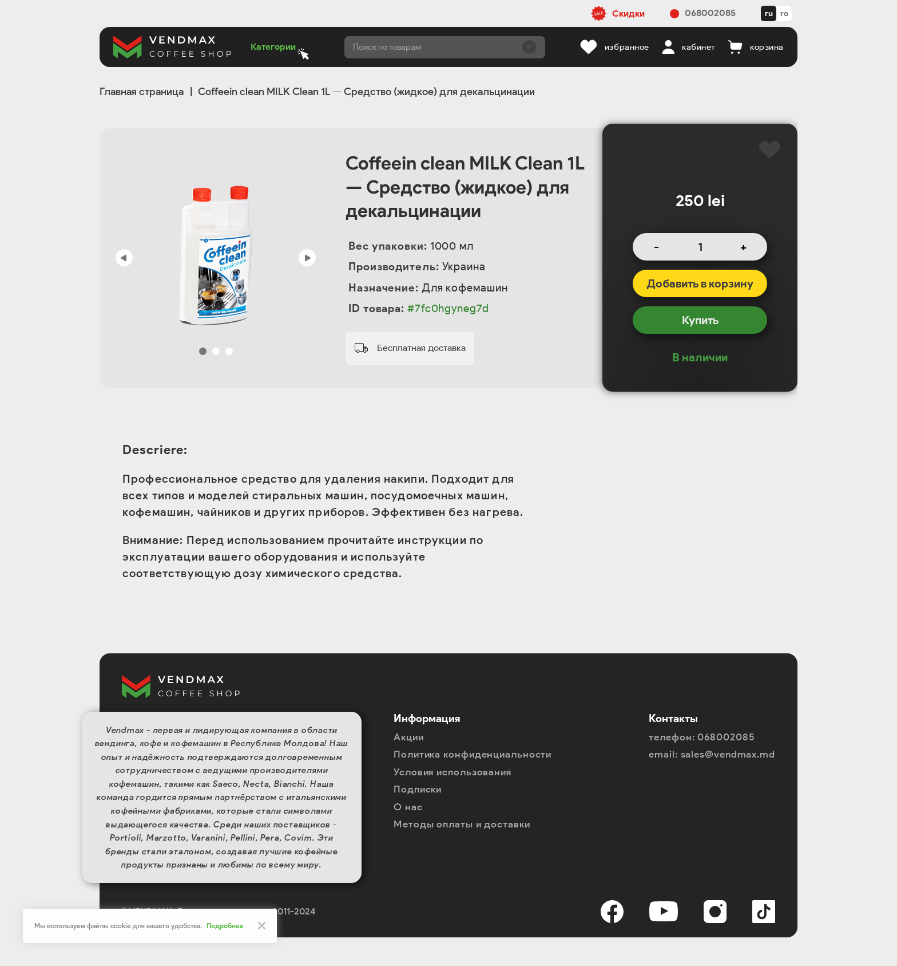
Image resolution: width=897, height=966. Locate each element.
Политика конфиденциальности (472, 754)
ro (784, 13)
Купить (700, 320)
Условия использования (452, 772)
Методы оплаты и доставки (462, 824)
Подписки (418, 789)
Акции (409, 737)
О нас (408, 807)
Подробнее (225, 925)
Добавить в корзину (699, 283)
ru (769, 13)
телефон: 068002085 (702, 737)
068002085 (710, 12)
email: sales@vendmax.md (712, 754)
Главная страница (142, 91)
